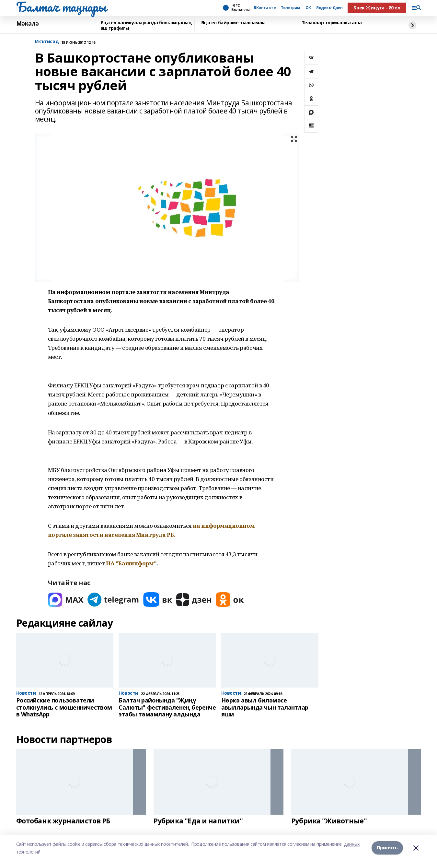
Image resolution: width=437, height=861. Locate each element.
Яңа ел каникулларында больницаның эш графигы (146, 25)
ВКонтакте (265, 8)
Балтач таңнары (61, 7)
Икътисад (47, 41)
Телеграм (290, 8)
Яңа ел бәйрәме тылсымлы (233, 23)
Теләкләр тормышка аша (332, 23)
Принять (387, 848)
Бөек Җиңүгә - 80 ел (376, 8)
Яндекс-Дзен (329, 8)
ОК (308, 8)
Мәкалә (27, 23)
